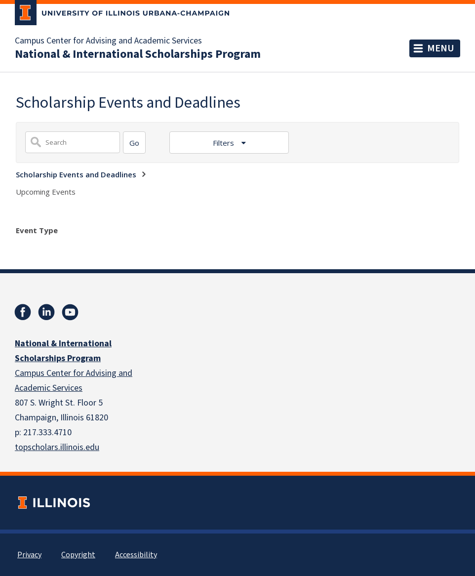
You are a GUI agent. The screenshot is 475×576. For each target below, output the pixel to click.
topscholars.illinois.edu (57, 447)
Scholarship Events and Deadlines (76, 174)
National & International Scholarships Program (138, 54)
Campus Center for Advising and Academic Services (108, 41)
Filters (224, 143)
